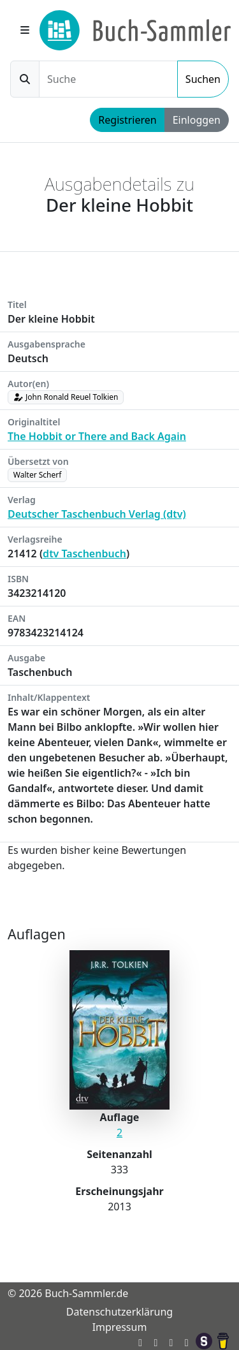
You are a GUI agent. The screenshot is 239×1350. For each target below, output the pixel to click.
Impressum (119, 1327)
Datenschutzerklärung (119, 1312)
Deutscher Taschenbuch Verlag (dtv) (97, 514)
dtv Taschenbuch (84, 554)
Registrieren (127, 120)
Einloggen (197, 120)
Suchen (203, 79)
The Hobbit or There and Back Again (97, 436)
